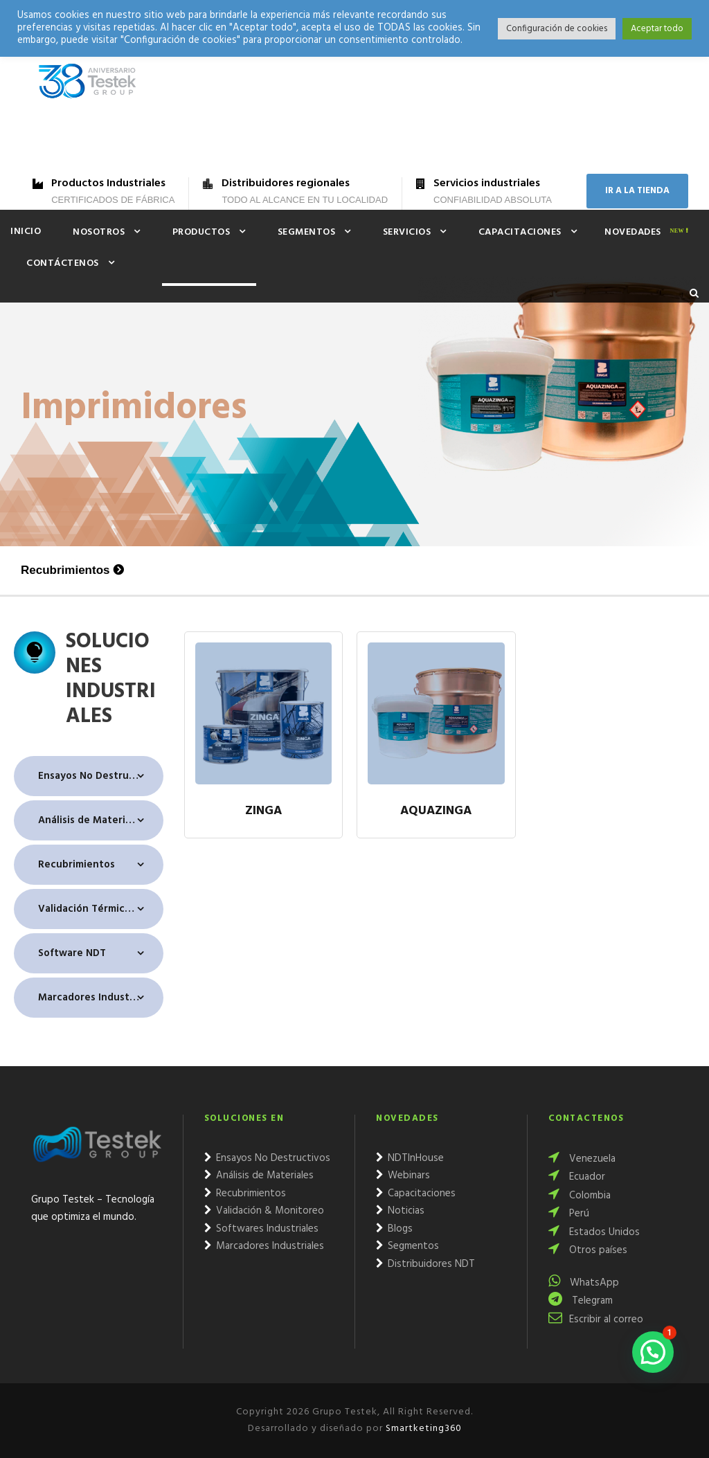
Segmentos (307, 232)
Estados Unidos (594, 1232)
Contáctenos (62, 263)
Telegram (580, 1301)
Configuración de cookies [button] (556, 28)
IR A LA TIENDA (637, 190)
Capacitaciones (520, 232)
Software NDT (72, 953)
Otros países (587, 1250)
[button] (653, 1352)
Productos (201, 232)
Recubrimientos (65, 570)
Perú (568, 1213)
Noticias (400, 1211)
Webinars (403, 1175)
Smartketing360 (422, 1429)
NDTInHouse (410, 1158)
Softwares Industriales (261, 1229)
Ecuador (576, 1177)
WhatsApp (583, 1283)
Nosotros (99, 232)
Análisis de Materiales (91, 820)
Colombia (579, 1195)
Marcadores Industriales (97, 997)
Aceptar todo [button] (657, 28)
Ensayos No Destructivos (98, 776)
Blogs (394, 1229)
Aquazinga (436, 812)
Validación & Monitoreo (264, 1211)
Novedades (632, 232)
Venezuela (582, 1159)
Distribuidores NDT (425, 1264)
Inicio (25, 232)
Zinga (263, 812)
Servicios (407, 232)
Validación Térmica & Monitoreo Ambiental (100, 909)
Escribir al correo (595, 1319)
